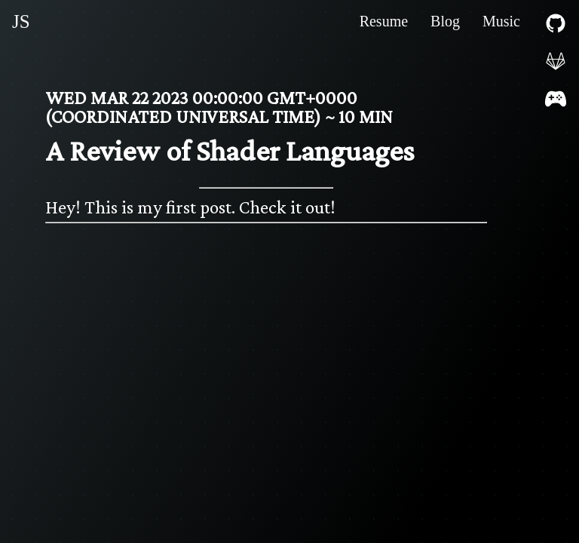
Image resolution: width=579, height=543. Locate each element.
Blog (445, 21)
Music (501, 21)
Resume (384, 21)
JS (21, 21)
